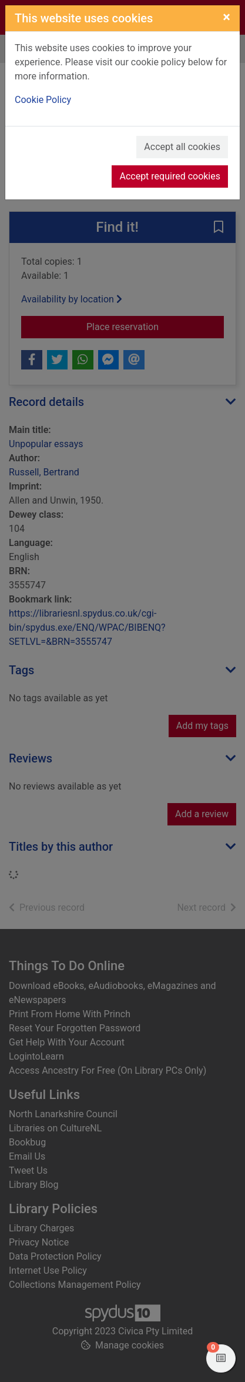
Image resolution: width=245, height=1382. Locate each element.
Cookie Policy (43, 99)
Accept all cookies (182, 146)
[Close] (226, 17)
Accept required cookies (169, 176)
